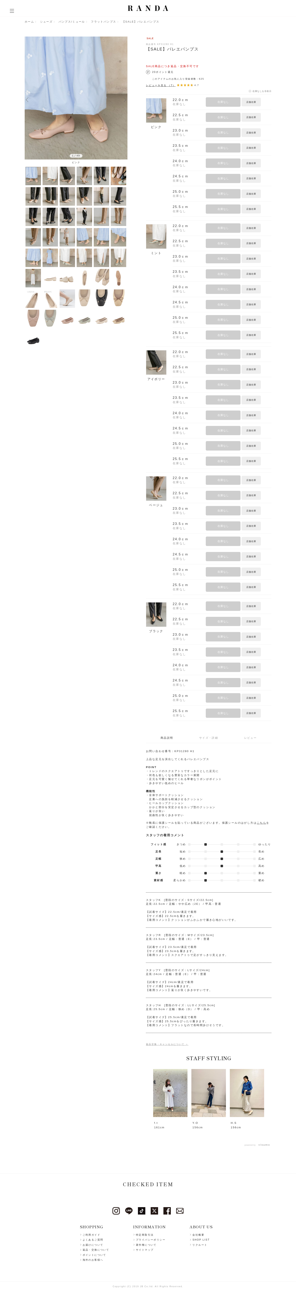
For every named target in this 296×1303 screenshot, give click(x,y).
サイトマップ (145, 1249)
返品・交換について (96, 1249)
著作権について (146, 1244)
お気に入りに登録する (266, 101)
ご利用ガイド (91, 1234)
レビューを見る (161, 85)
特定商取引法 (145, 1234)
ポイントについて (94, 1255)
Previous (27, 99)
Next (125, 99)
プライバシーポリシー (150, 1239)
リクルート (199, 1244)
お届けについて (93, 1244)
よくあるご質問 (93, 1239)
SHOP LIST (201, 1239)
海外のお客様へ (93, 1259)
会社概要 (198, 1234)
